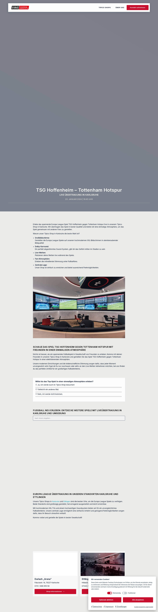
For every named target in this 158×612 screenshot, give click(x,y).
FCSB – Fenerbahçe (43, 450)
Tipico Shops (105, 7)
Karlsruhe (55, 501)
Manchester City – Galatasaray (93, 450)
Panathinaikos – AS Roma (45, 431)
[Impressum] (108, 607)
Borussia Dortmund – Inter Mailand (95, 468)
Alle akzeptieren (138, 600)
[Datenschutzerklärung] (96, 607)
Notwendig (117, 593)
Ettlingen (66, 501)
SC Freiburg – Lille (88, 431)
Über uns (119, 7)
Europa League (41, 426)
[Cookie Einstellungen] (121, 607)
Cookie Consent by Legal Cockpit (143, 607)
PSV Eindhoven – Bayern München (49, 468)
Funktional (131, 593)
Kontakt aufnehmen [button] (137, 7)
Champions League (90, 444)
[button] (80, 483)
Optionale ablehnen (106, 600)
